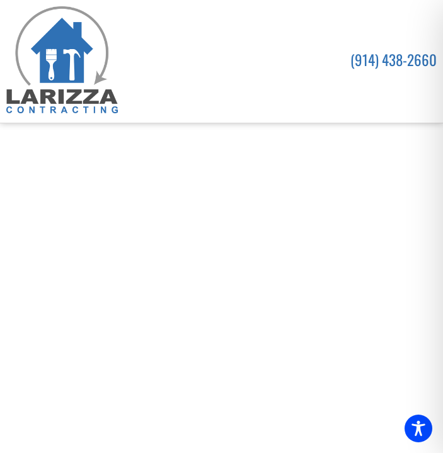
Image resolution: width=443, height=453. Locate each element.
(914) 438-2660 (393, 59)
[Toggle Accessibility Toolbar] (418, 428)
